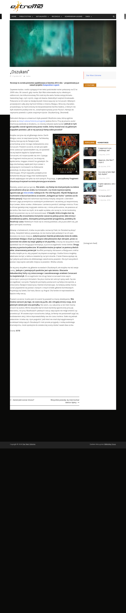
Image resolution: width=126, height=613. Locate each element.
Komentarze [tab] (103, 142)
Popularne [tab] (89, 142)
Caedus (28, 76)
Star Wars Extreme (93, 75)
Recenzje (56, 16)
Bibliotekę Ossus (110, 444)
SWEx (87, 16)
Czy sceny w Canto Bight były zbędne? (106, 173)
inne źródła (29, 193)
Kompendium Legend (73, 16)
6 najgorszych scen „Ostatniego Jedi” (104, 149)
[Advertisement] (50, 370)
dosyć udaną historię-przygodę (32, 121)
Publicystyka (25, 16)
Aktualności (41, 16)
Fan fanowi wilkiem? (105, 196)
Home (14, 16)
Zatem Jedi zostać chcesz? (23, 400)
